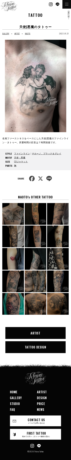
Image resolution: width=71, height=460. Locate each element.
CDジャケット (21, 161)
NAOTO (28, 33)
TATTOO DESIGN (35, 347)
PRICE (41, 403)
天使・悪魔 (19, 157)
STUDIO (15, 403)
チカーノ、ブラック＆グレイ (46, 153)
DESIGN (42, 397)
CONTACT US (36, 420)
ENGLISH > (68, 15)
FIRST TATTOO (36, 434)
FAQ (12, 409)
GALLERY (5, 33)
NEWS (40, 409)
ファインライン (22, 153)
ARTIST (17, 33)
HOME (14, 392)
